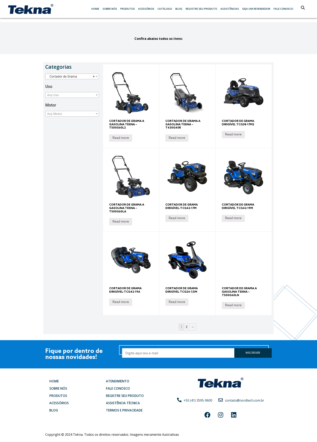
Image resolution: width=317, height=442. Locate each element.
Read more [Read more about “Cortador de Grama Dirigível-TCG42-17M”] (177, 218)
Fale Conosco (283, 9)
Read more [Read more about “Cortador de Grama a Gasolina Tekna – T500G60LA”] (120, 222)
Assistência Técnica (123, 403)
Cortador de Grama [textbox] (71, 76)
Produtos (127, 9)
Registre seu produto (125, 395)
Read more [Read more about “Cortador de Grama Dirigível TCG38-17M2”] (233, 134)
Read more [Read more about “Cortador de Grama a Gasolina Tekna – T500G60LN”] (233, 305)
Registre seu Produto (201, 9)
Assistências (229, 9)
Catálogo (164, 9)
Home (95, 9)
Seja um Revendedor (256, 9)
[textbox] (72, 95)
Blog (178, 9)
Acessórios (146, 9)
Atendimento (117, 381)
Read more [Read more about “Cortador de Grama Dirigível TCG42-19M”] (233, 218)
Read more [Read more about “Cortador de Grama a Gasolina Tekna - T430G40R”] (177, 138)
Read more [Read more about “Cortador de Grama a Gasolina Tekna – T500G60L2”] (120, 138)
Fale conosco (118, 388)
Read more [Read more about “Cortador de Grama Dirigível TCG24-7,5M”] (177, 302)
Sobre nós (109, 9)
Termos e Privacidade (124, 410)
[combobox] (72, 76)
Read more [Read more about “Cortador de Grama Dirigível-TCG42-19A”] (120, 302)
